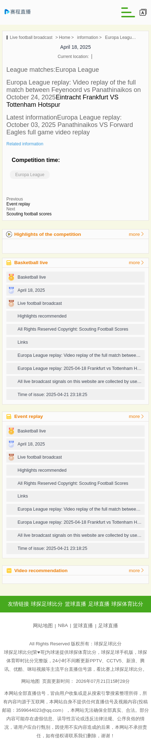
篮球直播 (83, 625)
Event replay (18, 204)
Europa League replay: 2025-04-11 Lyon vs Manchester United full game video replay (121, 37)
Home (64, 37)
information (87, 37)
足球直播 (108, 625)
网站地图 (43, 625)
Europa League (29, 174)
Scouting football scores (28, 213)
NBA (63, 625)
